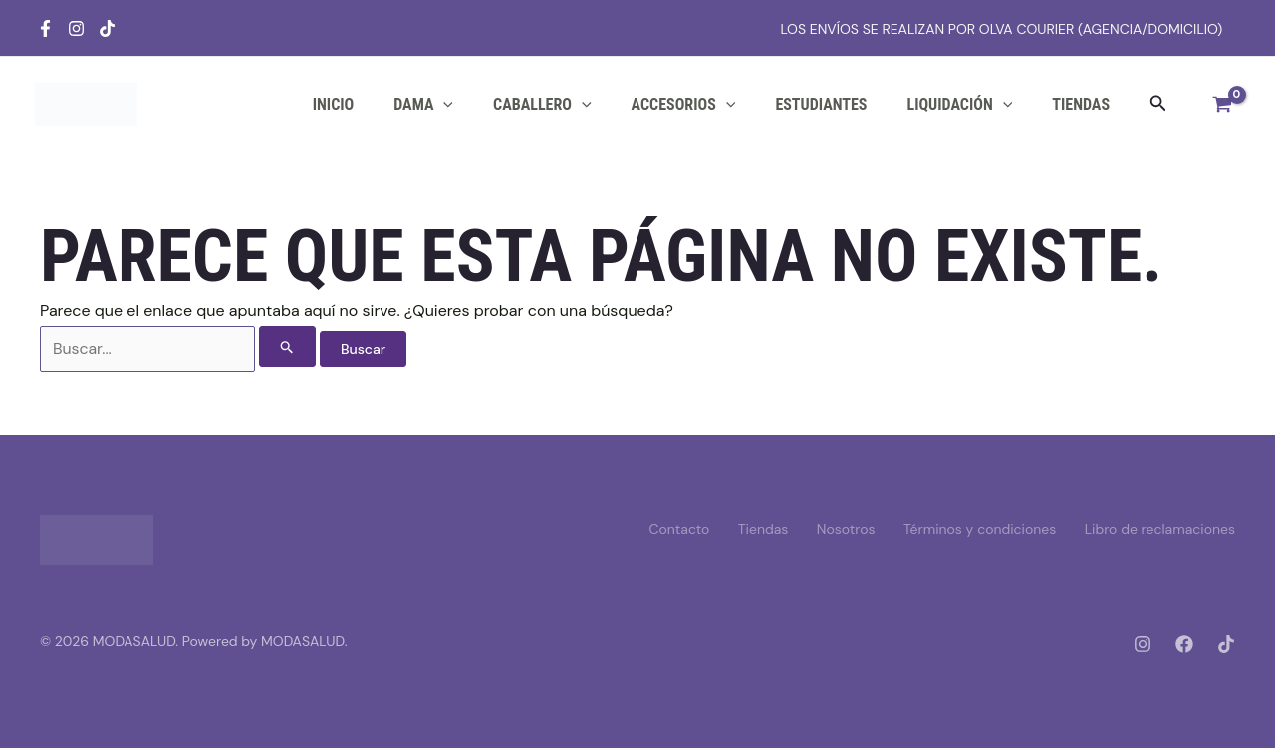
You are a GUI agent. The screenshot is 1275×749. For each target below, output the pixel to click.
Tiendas (1081, 104)
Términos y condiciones (976, 529)
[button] (1158, 104)
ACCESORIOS (684, 104)
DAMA (423, 104)
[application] (443, 104)
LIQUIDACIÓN (959, 104)
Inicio (334, 104)
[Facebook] (45, 28)
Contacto (668, 529)
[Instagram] (76, 28)
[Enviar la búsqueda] (287, 347)
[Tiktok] (107, 28)
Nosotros (841, 529)
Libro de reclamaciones (1160, 529)
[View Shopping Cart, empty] (1221, 105)
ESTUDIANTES (821, 104)
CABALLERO (542, 104)
